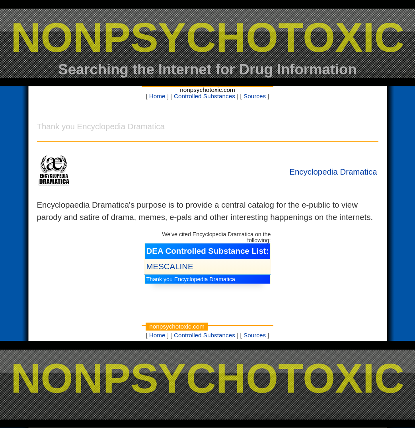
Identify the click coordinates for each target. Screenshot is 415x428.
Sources (255, 96)
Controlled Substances (204, 96)
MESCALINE (169, 266)
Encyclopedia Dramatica (333, 171)
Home (157, 96)
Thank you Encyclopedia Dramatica (190, 279)
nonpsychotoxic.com (207, 89)
